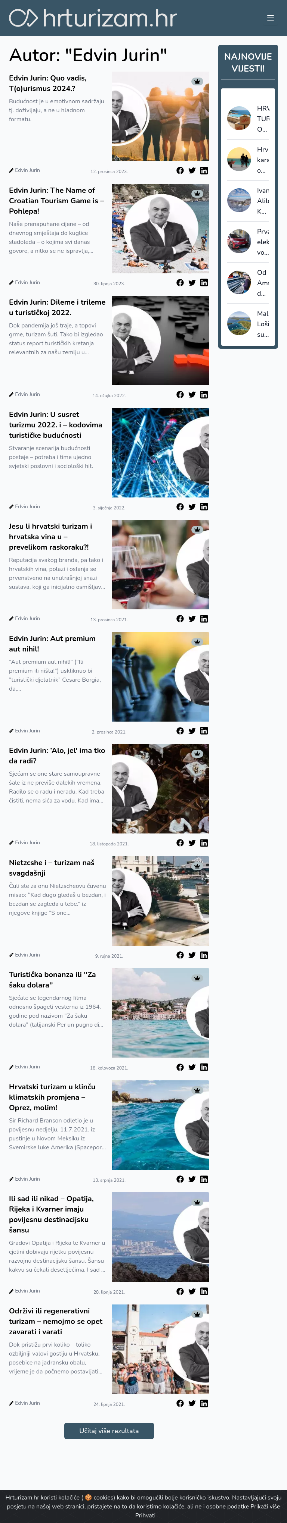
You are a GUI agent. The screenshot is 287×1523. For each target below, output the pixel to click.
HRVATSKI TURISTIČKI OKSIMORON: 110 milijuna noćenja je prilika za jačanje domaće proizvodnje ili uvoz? (263, 119)
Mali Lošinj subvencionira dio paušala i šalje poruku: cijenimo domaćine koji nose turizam (263, 324)
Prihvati (145, 1515)
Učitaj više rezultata (109, 1430)
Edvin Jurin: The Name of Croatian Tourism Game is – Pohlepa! (56, 200)
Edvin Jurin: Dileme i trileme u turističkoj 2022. (57, 307)
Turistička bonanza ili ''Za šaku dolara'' (52, 980)
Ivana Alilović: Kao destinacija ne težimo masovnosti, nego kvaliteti (263, 201)
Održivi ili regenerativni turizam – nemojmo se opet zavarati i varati (55, 1321)
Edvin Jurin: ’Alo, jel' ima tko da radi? (57, 755)
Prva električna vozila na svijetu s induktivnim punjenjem (263, 242)
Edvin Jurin (27, 170)
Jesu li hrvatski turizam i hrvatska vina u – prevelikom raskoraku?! (50, 536)
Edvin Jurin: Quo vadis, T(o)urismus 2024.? (48, 83)
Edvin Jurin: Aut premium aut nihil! (52, 644)
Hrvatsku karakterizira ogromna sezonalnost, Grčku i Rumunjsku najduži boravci (263, 160)
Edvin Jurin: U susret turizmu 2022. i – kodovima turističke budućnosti (55, 424)
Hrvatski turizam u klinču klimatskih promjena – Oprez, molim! (52, 1097)
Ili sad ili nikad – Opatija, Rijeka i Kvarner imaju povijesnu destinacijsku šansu (51, 1214)
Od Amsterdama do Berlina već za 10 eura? (263, 283)
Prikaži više (265, 1506)
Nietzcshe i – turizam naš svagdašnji (52, 868)
